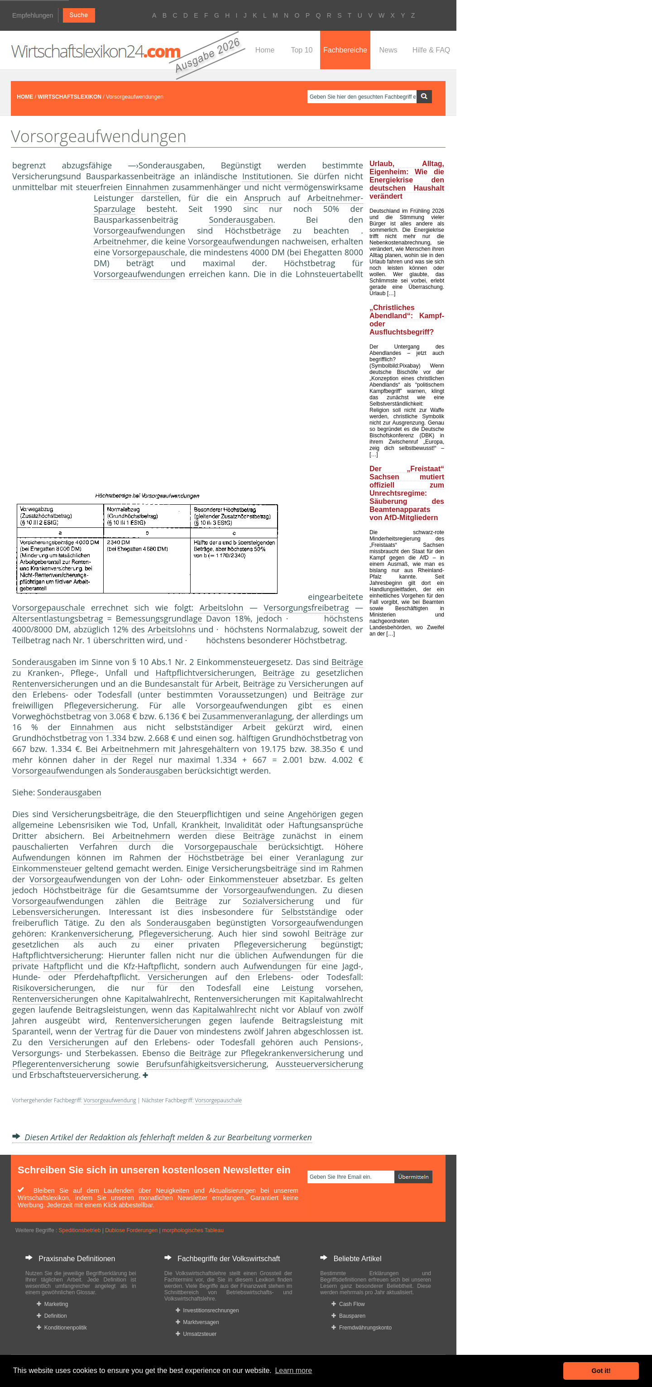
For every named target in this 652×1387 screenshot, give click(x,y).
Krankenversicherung (91, 933)
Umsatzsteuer (196, 1334)
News (388, 50)
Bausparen (348, 1316)
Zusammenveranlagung (247, 716)
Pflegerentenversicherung (61, 1063)
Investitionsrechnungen (207, 1310)
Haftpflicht (63, 966)
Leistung (298, 987)
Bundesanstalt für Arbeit (191, 683)
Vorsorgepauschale (148, 252)
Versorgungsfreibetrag (306, 607)
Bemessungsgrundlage (159, 618)
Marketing (52, 1304)
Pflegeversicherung (100, 705)
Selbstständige (309, 911)
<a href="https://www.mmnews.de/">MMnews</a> (48, 343)
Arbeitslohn (222, 607)
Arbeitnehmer (120, 241)
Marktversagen (197, 1322)
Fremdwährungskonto (361, 1328)
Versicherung (314, 683)
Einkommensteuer (47, 868)
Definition (52, 1316)
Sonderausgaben (241, 219)
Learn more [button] (293, 1370)
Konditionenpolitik (62, 1328)
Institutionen (266, 176)
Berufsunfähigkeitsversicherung (206, 1063)
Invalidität (243, 824)
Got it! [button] (601, 1370)
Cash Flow (347, 1304)
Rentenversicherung (50, 683)
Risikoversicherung (48, 987)
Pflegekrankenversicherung (292, 1052)
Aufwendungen (41, 857)
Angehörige (309, 813)
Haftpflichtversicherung (200, 672)
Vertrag (109, 1031)
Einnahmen (147, 187)
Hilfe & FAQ (431, 50)
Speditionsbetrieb (80, 1230)
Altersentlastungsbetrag (57, 618)
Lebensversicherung (50, 911)
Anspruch (262, 197)
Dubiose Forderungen (131, 1230)
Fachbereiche (345, 50)
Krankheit (200, 824)
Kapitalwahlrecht (156, 998)
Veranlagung (320, 857)
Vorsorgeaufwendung (135, 230)
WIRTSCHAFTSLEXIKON (69, 97)
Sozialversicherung (278, 900)
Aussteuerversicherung (319, 1063)
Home (265, 50)
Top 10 (301, 50)
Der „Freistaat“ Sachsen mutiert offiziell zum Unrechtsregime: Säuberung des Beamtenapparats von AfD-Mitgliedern (406, 493)
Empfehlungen (32, 15)
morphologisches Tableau (193, 1230)
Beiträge (347, 661)
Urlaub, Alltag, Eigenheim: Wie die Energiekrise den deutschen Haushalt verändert (406, 180)
